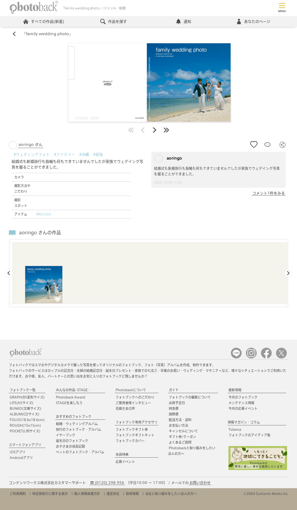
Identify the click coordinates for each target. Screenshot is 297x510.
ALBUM (24, 414)
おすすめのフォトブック (73, 416)
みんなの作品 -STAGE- (72, 390)
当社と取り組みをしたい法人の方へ (171, 493)
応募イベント (125, 461)
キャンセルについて (183, 431)
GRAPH (27, 397)
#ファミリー (64, 154)
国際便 (173, 414)
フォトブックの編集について (190, 397)
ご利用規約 (18, 493)
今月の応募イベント (242, 408)
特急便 (173, 408)
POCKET (25, 431)
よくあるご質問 (180, 442)
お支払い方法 (178, 425)
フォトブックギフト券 (132, 429)
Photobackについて (131, 390)
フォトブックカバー (130, 440)
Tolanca (234, 429)
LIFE (21, 402)
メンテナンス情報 (241, 402)
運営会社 (112, 493)
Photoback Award (70, 397)
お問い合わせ (199, 482)
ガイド (173, 390)
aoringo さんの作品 (40, 232)
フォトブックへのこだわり (135, 397)
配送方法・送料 (180, 419)
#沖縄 (84, 154)
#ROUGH (43, 214)
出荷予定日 (177, 402)
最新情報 (234, 390)
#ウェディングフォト (32, 154)
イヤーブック (65, 435)
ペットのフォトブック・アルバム (80, 452)
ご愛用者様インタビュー (133, 402)
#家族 (98, 154)
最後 (166, 130)
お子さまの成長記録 (70, 446)
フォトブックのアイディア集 (249, 435)
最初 (131, 130)
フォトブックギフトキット (135, 435)
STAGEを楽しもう (69, 402)
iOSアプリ (17, 452)
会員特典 (122, 454)
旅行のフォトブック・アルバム (78, 429)
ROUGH (25, 425)
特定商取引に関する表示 (50, 493)
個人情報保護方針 (87, 493)
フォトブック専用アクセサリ (137, 422)
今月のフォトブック (242, 397)
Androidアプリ (21, 457)
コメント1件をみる (268, 193)
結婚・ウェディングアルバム (77, 423)
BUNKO (25, 408)
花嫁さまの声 (125, 408)
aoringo (168, 159)
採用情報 (132, 493)
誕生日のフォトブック (72, 440)
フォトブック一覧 (22, 390)
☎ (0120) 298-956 (107, 482)
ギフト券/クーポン (182, 436)
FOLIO (27, 419)
